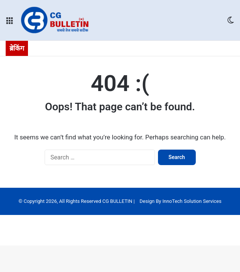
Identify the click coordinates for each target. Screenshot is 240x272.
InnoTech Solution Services (192, 201)
